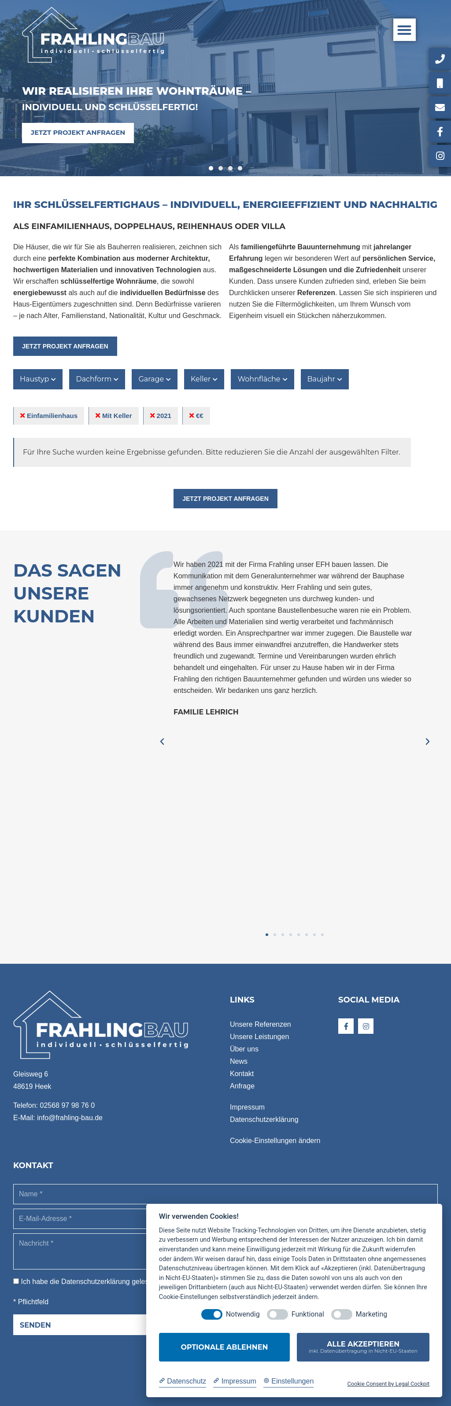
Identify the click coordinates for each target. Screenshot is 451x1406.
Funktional (308, 1314)
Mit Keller (114, 415)
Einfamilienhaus (49, 415)
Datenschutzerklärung (264, 1119)
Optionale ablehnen (224, 1347)
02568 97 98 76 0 (67, 1105)
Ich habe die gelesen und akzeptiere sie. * (121, 1281)
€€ (196, 415)
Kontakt (242, 1073)
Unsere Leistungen (259, 1036)
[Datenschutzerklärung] (182, 1382)
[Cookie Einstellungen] (288, 1382)
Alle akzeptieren (363, 1347)
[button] (404, 29)
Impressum (247, 1107)
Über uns (244, 1049)
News (239, 1061)
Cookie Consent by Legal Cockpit (388, 1383)
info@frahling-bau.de (70, 1117)
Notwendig (243, 1314)
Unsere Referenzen (260, 1024)
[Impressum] (234, 1382)
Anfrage (242, 1086)
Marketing (371, 1314)
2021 (160, 415)
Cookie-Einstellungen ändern (275, 1140)
